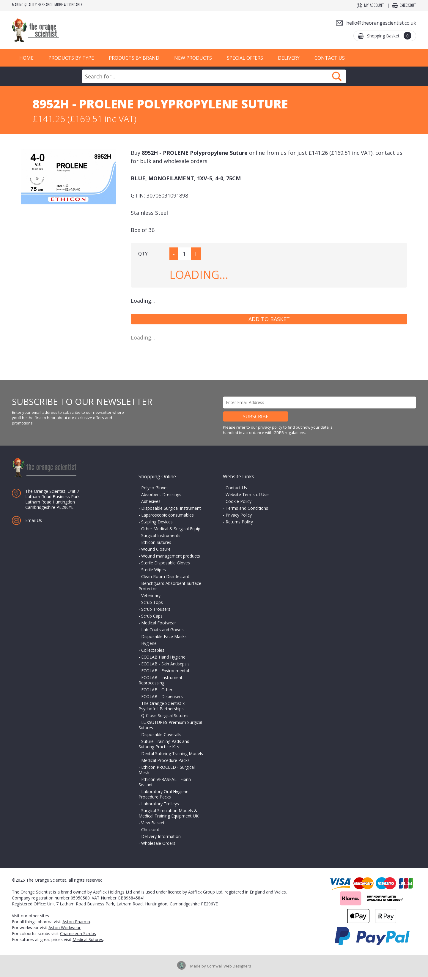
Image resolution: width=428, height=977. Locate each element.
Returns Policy (239, 522)
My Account (374, 6)
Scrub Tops (152, 602)
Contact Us (329, 58)
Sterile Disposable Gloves (165, 563)
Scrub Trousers (155, 609)
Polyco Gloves (155, 487)
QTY (143, 253)
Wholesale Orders (158, 843)
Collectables (152, 650)
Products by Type (71, 58)
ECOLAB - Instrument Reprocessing (160, 680)
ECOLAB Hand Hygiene (163, 657)
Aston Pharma (76, 921)
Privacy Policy (239, 515)
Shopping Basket (389, 36)
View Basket (153, 823)
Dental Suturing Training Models (172, 753)
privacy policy (270, 427)
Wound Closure (156, 549)
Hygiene (149, 643)
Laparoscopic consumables (167, 515)
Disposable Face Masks (164, 636)
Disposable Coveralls (161, 734)
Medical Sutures (88, 939)
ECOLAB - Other (156, 689)
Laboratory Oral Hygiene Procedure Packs (163, 794)
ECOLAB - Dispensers (162, 696)
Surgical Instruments (160, 535)
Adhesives (150, 501)
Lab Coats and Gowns (162, 629)
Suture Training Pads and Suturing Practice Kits (164, 743)
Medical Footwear (158, 623)
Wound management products (170, 556)
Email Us (33, 520)
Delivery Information (161, 836)
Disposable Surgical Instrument (171, 508)
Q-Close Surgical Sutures (164, 715)
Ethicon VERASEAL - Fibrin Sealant (165, 781)
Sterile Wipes (153, 569)
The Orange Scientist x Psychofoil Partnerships (162, 705)
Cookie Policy (238, 501)
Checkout (408, 6)
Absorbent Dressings (161, 494)
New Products (193, 58)
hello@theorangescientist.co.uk (381, 23)
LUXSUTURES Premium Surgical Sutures (170, 724)
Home (26, 58)
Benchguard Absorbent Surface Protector (170, 585)
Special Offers (245, 58)
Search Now (337, 76)
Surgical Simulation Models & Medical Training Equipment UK (169, 813)
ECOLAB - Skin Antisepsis (165, 664)
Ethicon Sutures (156, 542)
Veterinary (150, 595)
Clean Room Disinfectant (165, 576)
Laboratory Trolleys (160, 803)
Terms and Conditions (247, 508)
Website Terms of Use (247, 494)
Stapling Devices (157, 522)
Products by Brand (134, 58)
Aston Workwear (64, 927)
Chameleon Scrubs (78, 933)
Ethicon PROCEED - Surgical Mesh (167, 769)
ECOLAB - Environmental (165, 670)
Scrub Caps (152, 616)
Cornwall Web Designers (229, 966)
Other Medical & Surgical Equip (170, 528)
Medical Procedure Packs (165, 760)
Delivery (289, 58)
